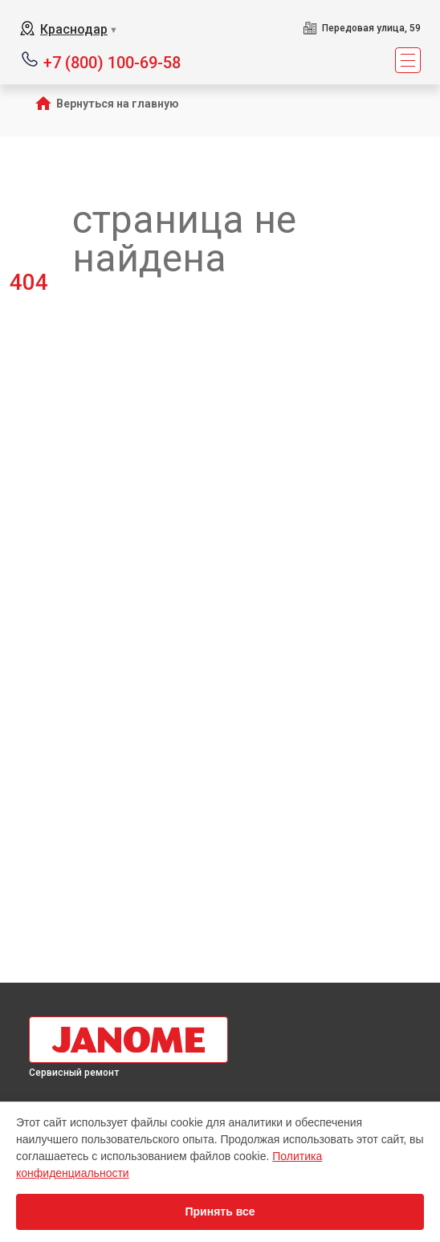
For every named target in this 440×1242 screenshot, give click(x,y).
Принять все (220, 1211)
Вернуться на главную (117, 103)
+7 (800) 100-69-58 (112, 61)
